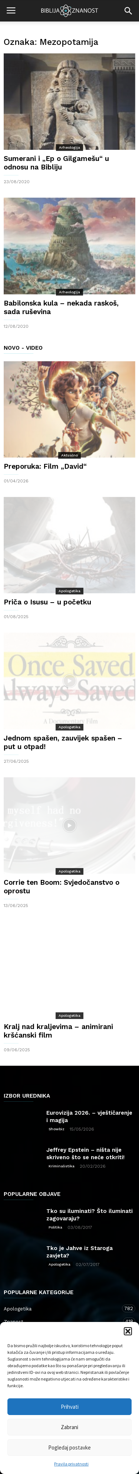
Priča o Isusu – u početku (47, 602)
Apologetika (69, 591)
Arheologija (69, 147)
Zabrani (69, 1427)
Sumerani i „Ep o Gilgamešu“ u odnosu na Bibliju (56, 162)
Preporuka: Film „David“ (45, 466)
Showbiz (56, 1129)
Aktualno (69, 455)
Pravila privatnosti (71, 1464)
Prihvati (70, 1406)
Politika (55, 1227)
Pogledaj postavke (69, 1447)
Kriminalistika (62, 1166)
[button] (128, 1331)
